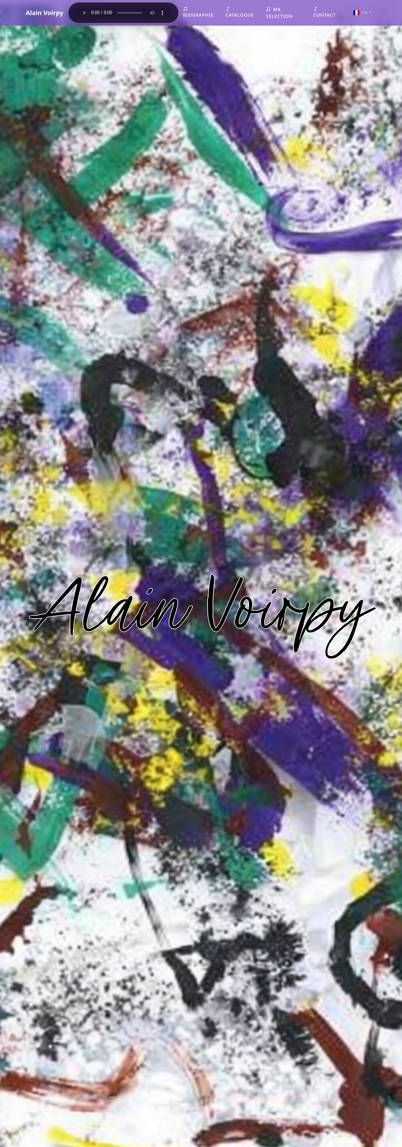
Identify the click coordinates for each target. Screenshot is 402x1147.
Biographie (198, 12)
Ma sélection (279, 12)
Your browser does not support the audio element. (123, 12)
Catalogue (239, 12)
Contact (324, 12)
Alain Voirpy (44, 12)
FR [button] (360, 13)
